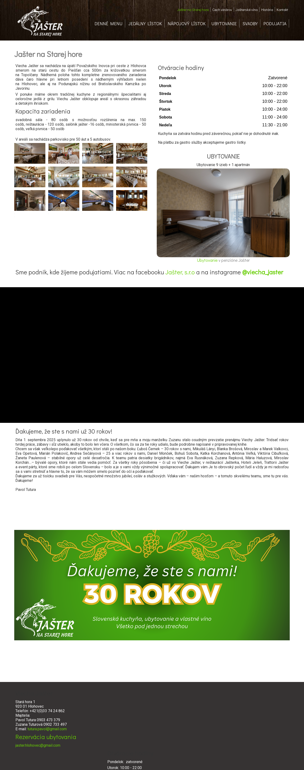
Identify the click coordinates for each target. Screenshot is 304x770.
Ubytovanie (207, 260)
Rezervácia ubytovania (45, 737)
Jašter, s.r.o (180, 272)
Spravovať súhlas (223, 761)
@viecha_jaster (262, 272)
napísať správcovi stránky (145, 761)
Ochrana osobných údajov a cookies (187, 761)
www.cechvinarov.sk (209, 738)
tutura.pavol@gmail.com (47, 729)
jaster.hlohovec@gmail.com (37, 745)
